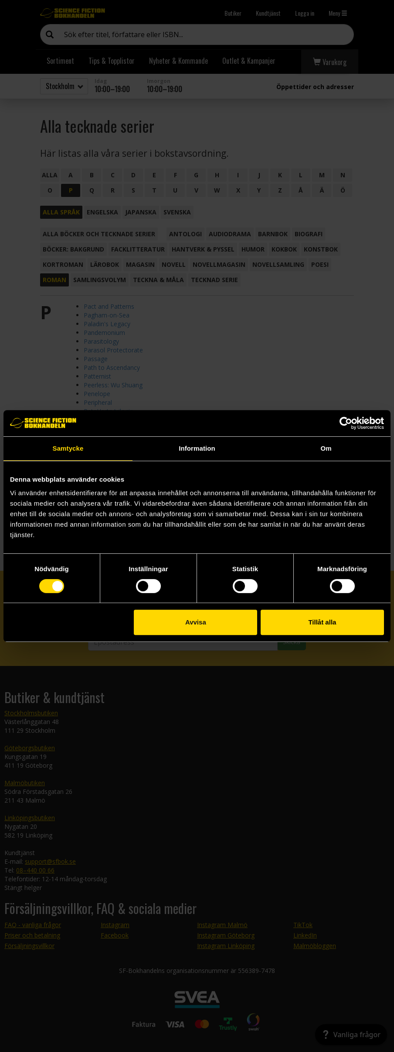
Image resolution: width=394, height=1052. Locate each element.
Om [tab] (325, 448)
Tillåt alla (322, 622)
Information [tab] (197, 448)
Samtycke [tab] (68, 448)
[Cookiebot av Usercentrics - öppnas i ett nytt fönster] (346, 423)
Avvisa (195, 622)
